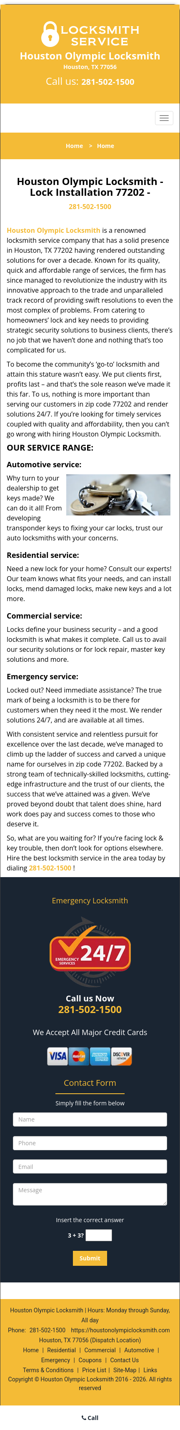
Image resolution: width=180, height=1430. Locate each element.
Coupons (90, 1360)
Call (90, 1418)
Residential (61, 1350)
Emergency (55, 1360)
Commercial (99, 1350)
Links (150, 1370)
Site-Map (124, 1370)
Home (74, 146)
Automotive (139, 1350)
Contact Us (124, 1360)
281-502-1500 (107, 81)
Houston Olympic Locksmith (53, 230)
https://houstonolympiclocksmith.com (120, 1330)
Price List (94, 1370)
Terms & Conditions (48, 1370)
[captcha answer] (98, 1235)
